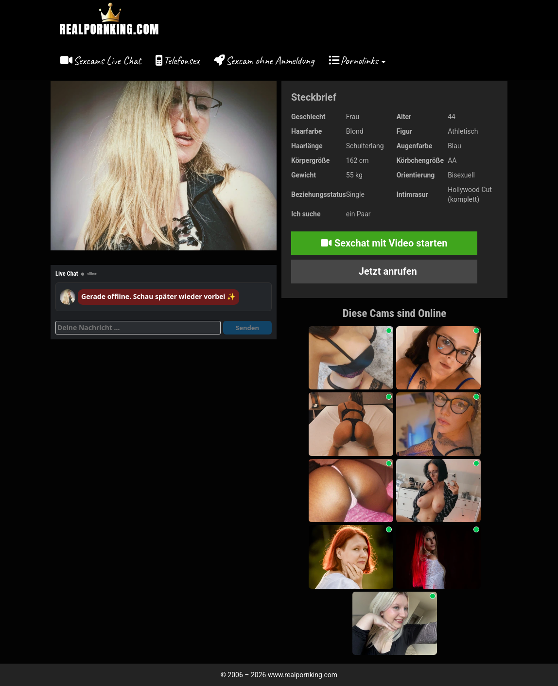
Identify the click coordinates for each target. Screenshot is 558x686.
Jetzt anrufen (386, 271)
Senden (247, 327)
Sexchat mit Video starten (384, 243)
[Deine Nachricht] (138, 327)
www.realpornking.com (302, 675)
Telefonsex (181, 60)
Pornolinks (362, 60)
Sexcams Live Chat (107, 60)
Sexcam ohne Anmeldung (270, 60)
